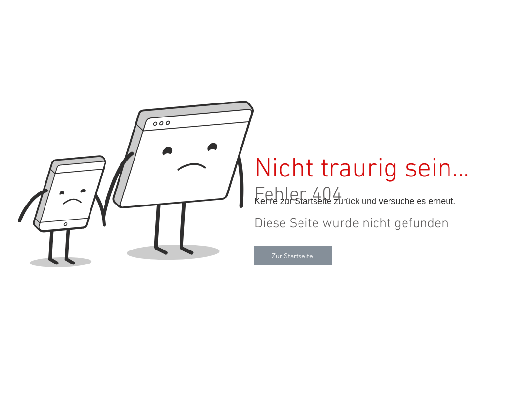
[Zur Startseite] (293, 255)
